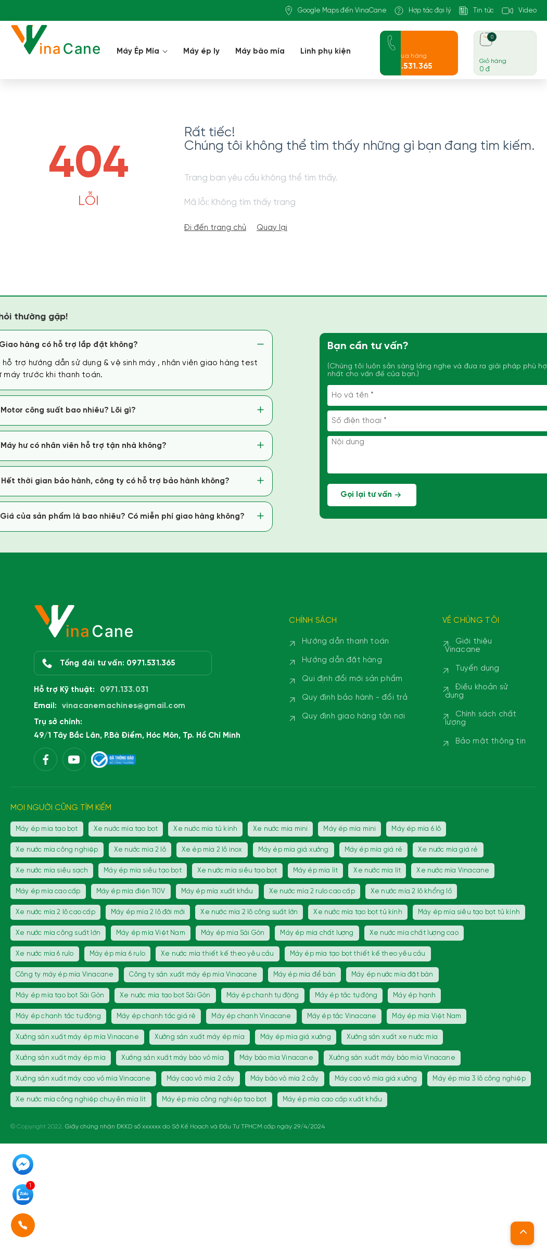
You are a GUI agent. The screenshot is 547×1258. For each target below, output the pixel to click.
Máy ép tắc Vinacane (342, 1016)
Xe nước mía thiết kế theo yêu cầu (217, 954)
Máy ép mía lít (315, 870)
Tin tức (476, 10)
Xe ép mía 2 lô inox (212, 849)
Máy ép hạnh (414, 995)
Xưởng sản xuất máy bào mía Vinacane (392, 1058)
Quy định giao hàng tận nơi (353, 716)
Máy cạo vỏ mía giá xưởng (376, 1078)
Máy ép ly (201, 51)
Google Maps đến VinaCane (336, 11)
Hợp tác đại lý (423, 10)
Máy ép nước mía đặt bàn (392, 974)
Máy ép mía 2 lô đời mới (148, 912)
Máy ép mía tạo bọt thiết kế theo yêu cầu (358, 954)
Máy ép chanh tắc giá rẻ (156, 1016)
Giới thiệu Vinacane (468, 645)
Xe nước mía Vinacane (452, 870)
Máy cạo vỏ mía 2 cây (201, 1078)
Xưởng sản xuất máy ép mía (200, 1037)
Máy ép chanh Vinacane (251, 1016)
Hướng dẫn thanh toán (345, 641)
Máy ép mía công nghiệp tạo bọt (214, 1099)
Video (519, 10)
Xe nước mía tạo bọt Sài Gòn (165, 995)
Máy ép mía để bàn (304, 974)
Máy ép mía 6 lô (416, 829)
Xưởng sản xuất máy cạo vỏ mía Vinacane (83, 1078)
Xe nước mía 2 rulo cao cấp (312, 891)
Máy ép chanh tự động (262, 995)
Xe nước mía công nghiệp (57, 849)
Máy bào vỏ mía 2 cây (284, 1078)
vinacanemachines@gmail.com (123, 706)
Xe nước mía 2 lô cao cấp (55, 912)
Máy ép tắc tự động (346, 995)
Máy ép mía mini (349, 829)
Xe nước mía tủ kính (205, 829)
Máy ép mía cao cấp (48, 891)
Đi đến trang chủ (215, 228)
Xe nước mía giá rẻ (448, 849)
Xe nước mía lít (377, 870)
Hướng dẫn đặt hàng (342, 660)
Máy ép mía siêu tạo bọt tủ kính (469, 912)
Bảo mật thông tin (490, 741)
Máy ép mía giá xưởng (293, 849)
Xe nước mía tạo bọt (126, 829)
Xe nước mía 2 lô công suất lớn (249, 912)
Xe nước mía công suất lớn (58, 933)
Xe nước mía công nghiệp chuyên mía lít (81, 1099)
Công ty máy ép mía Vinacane (64, 974)
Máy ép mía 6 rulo (117, 954)
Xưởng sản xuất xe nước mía (392, 1037)
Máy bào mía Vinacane (276, 1058)
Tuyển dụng (477, 668)
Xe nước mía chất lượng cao (414, 933)
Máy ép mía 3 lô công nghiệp (478, 1078)
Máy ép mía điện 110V (131, 891)
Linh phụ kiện (325, 51)
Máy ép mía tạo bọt (47, 829)
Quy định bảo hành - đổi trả (355, 698)
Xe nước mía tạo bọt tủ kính (357, 912)
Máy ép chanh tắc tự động (58, 1016)
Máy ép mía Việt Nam (150, 933)
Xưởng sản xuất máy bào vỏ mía (172, 1058)
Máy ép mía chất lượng (316, 933)
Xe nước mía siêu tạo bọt (237, 870)
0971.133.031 (124, 690)
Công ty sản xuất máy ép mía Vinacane (193, 974)
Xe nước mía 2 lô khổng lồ (411, 891)
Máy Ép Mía (142, 51)
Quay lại (272, 228)
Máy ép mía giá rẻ (373, 849)
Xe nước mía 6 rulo (45, 954)
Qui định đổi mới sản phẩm (352, 679)
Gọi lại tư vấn (372, 495)
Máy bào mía (260, 51)
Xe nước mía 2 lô (140, 849)
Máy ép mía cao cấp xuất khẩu (333, 1099)
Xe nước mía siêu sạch (52, 870)
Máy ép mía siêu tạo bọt (143, 870)
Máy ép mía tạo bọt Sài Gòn (60, 995)
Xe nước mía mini (280, 829)
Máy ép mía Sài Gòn (233, 933)
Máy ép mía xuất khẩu (217, 891)
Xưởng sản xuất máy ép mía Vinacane (77, 1037)
